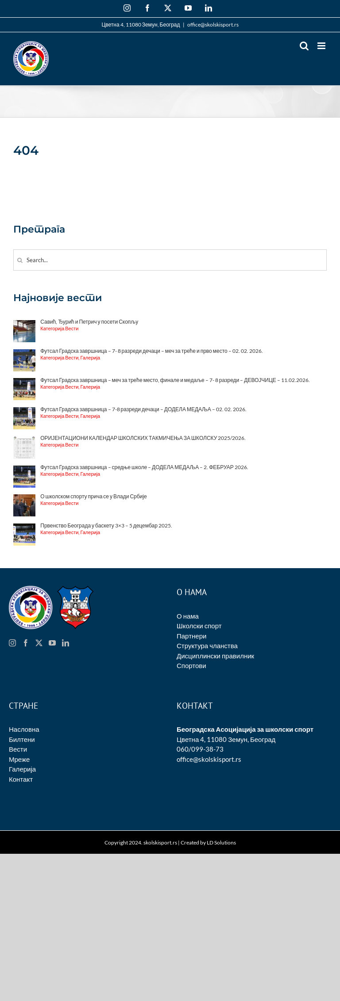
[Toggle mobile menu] (322, 45)
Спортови (191, 665)
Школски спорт (199, 626)
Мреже (19, 759)
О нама (188, 616)
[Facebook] (25, 642)
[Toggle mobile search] (304, 45)
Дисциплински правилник (215, 656)
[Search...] (170, 260)
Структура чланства (207, 646)
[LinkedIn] (65, 642)
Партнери (191, 636)
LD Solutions (221, 842)
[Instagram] (12, 642)
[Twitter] (38, 642)
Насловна (24, 729)
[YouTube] (52, 642)
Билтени (22, 739)
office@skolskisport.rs (213, 24)
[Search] (19, 260)
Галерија (22, 769)
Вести (18, 749)
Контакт (21, 779)
